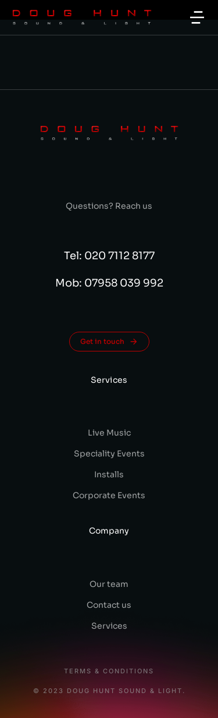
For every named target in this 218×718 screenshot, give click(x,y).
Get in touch (109, 341)
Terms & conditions (109, 671)
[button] (197, 17)
